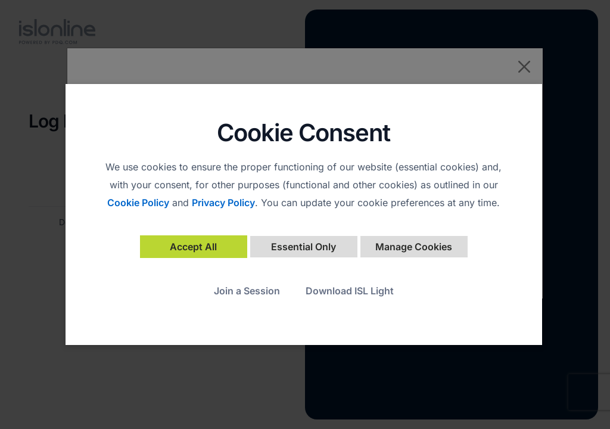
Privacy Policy (223, 203)
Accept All (193, 247)
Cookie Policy (138, 203)
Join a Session (247, 291)
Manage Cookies (413, 247)
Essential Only (303, 247)
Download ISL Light (350, 291)
